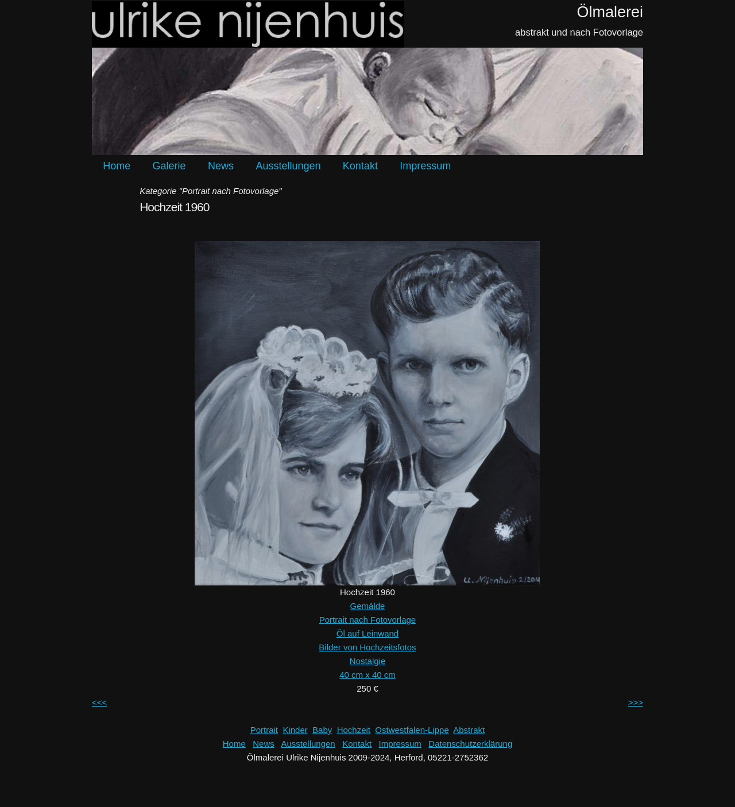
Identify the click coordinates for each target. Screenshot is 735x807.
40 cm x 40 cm (367, 675)
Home (116, 166)
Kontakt (360, 166)
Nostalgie (368, 661)
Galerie (169, 166)
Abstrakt (469, 730)
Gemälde (367, 606)
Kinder (295, 730)
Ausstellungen (288, 166)
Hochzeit (353, 730)
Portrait (264, 730)
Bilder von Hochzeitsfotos (367, 647)
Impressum (425, 166)
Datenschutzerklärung (470, 743)
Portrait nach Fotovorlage (367, 619)
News (221, 166)
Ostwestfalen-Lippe (411, 730)
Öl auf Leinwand (367, 633)
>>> (635, 702)
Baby (322, 730)
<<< (99, 702)
